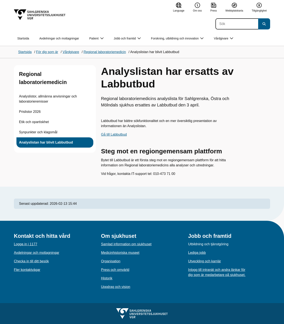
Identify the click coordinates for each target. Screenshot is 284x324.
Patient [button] (96, 38)
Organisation (110, 261)
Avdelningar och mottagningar (59, 38)
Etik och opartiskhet (34, 122)
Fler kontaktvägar (27, 270)
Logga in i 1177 (25, 244)
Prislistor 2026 (30, 111)
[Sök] (236, 23)
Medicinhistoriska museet (120, 252)
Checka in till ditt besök (31, 261)
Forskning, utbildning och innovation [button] (177, 38)
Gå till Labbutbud (114, 134)
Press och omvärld (115, 270)
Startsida (23, 38)
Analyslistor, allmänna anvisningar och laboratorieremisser (48, 98)
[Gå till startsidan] (40, 14)
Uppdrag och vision (115, 287)
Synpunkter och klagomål (38, 132)
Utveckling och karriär (204, 261)
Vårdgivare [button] (223, 38)
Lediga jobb (197, 252)
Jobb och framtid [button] (127, 38)
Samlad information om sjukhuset (126, 244)
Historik (106, 278)
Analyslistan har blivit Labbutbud (46, 142)
